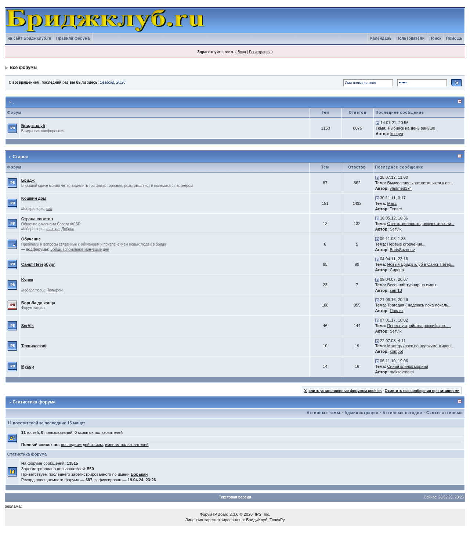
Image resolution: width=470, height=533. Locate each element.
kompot (396, 351)
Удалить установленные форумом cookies (343, 391)
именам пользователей (127, 444)
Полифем (54, 290)
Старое (20, 156)
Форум (206, 514)
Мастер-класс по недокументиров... (420, 346)
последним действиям (82, 444)
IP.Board (220, 514)
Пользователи (411, 38)
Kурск (27, 280)
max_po (52, 229)
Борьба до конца (38, 303)
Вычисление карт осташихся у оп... (420, 183)
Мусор (27, 366)
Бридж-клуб (33, 125)
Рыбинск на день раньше (411, 128)
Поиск (436, 38)
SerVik (396, 229)
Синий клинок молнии (407, 366)
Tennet (396, 209)
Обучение (31, 239)
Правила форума (73, 38)
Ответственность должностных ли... (421, 223)
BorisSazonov (402, 249)
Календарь (380, 38)
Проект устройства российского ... (419, 325)
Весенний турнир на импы (411, 285)
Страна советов (37, 219)
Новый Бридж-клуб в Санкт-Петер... (421, 264)
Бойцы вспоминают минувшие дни (79, 249)
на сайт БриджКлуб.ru (29, 38)
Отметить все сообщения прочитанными (422, 391)
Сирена (397, 270)
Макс (392, 203)
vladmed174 (401, 188)
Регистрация (259, 52)
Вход (242, 52)
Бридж (28, 180)
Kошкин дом (33, 198)
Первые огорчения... (406, 244)
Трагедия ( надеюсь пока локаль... (419, 305)
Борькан (139, 474)
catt (49, 209)
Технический (34, 346)
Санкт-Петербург (38, 264)
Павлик (397, 310)
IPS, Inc (262, 514)
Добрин (67, 229)
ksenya (396, 133)
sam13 (396, 290)
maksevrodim (402, 372)
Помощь (454, 38)
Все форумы (23, 67)
